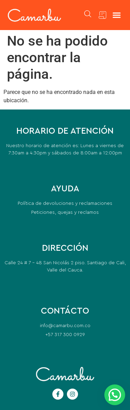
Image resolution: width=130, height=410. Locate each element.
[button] (116, 15)
